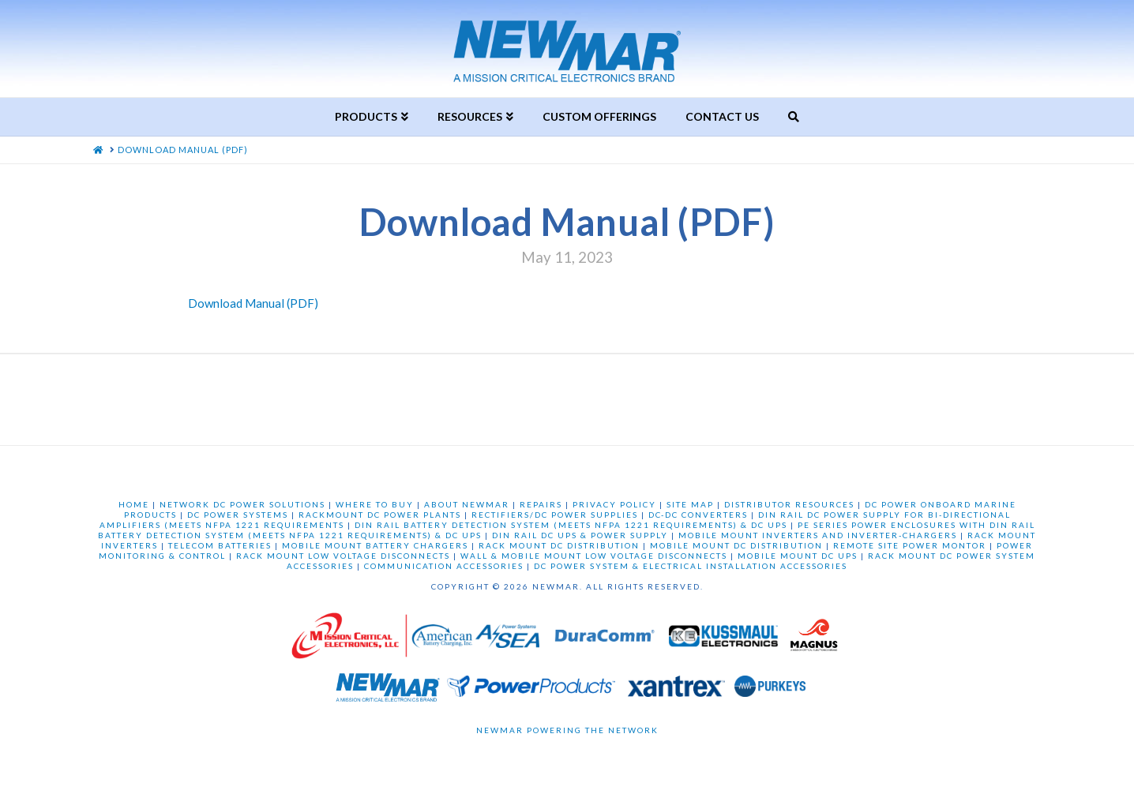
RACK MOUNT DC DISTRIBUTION (559, 545)
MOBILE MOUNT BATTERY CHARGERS (375, 545)
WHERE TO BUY (375, 504)
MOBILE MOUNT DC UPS (798, 555)
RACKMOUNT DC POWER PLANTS (380, 514)
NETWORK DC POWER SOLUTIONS (242, 504)
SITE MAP (690, 504)
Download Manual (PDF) (253, 303)
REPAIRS (541, 504)
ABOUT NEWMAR (466, 504)
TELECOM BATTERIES (220, 545)
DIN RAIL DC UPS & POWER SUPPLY (580, 535)
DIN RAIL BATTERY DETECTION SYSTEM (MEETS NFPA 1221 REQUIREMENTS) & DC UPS (571, 525)
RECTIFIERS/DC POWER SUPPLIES (554, 514)
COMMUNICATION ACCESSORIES (444, 566)
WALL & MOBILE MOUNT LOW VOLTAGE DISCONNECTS (593, 555)
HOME (133, 504)
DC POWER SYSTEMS (237, 514)
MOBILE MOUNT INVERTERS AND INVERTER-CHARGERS (817, 535)
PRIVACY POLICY (614, 504)
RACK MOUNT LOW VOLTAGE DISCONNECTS (343, 555)
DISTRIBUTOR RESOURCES (789, 504)
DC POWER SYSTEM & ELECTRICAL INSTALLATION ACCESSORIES (690, 566)
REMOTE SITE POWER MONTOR (909, 545)
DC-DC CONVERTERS (698, 514)
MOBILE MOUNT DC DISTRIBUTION (736, 545)
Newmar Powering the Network (567, 730)
